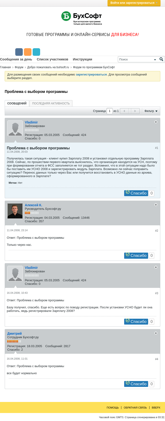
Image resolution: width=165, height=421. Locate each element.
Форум (19, 67)
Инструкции (82, 59)
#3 (156, 293)
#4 (156, 359)
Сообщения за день (16, 59)
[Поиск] (141, 59)
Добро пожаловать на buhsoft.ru (48, 67)
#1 (156, 148)
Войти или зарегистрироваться (134, 2)
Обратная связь (135, 407)
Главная (5, 67)
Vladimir (31, 122)
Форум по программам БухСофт (94, 67)
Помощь (113, 407)
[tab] (17, 103)
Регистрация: (34, 135)
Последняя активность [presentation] (51, 103)
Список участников (52, 59)
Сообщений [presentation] (17, 103)
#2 (156, 230)
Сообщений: (71, 135)
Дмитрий (14, 333)
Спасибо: (31, 138)
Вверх (156, 407)
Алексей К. (33, 205)
